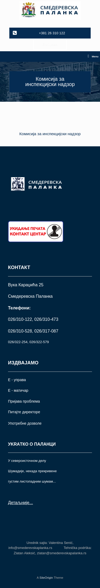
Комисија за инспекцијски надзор (50, 133)
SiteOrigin (46, 577)
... (31, 502)
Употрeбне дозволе (25, 423)
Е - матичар (18, 390)
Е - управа (17, 380)
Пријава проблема (24, 401)
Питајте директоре (24, 412)
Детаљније (18, 502)
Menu (93, 56)
